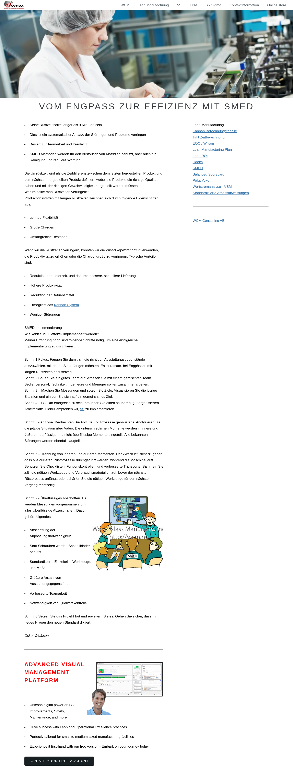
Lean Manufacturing (153, 5)
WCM (125, 5)
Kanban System (66, 305)
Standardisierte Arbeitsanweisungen (221, 193)
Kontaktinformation (244, 5)
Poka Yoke (201, 180)
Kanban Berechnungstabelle (215, 131)
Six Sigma (213, 5)
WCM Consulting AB (209, 221)
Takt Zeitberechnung (209, 137)
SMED (198, 168)
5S (179, 5)
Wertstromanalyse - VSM (212, 187)
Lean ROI (200, 156)
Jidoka (198, 162)
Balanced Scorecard (208, 174)
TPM (193, 5)
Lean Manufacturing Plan (212, 149)
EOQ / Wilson (203, 143)
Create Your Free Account (60, 761)
